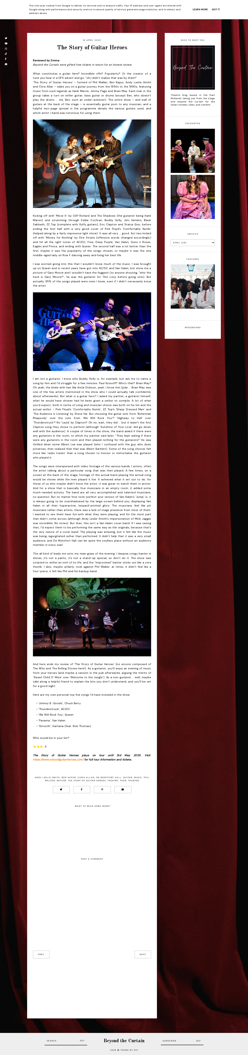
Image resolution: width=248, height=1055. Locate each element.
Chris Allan (86, 777)
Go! (82, 1040)
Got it (216, 9)
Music (138, 777)
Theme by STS (129, 1050)
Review (61, 780)
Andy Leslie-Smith (47, 777)
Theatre (113, 780)
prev (41, 954)
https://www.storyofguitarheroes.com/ (58, 759)
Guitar (127, 777)
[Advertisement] (92, 985)
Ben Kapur (69, 777)
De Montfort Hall (108, 777)
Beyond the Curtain (124, 1041)
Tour (123, 780)
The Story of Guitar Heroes (87, 780)
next (143, 954)
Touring (133, 780)
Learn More (200, 9)
